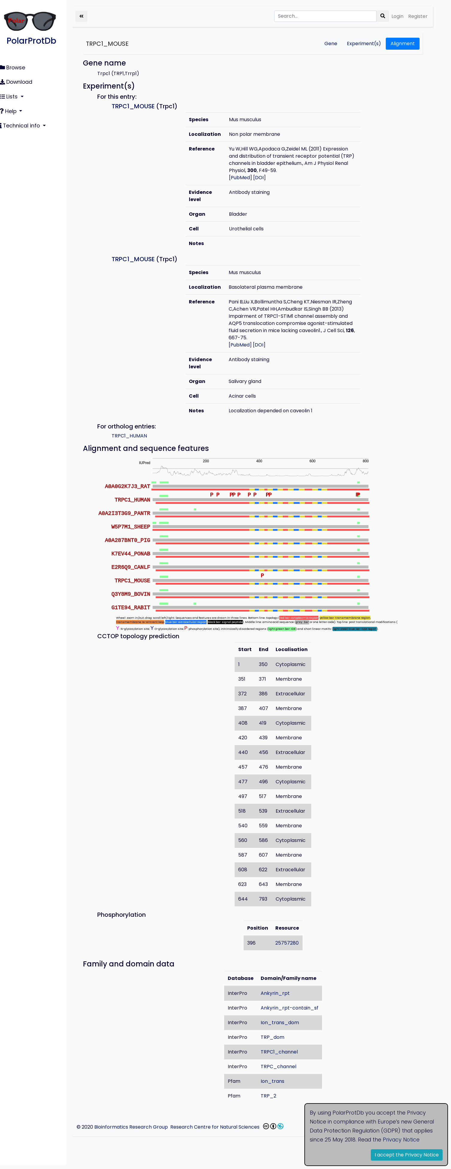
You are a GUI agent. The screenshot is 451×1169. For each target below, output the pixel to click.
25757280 (291, 947)
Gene (330, 43)
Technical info (24, 122)
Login (397, 16)
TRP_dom (276, 1041)
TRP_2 (272, 1100)
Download (19, 81)
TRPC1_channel (283, 1056)
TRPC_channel (282, 1070)
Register (418, 16)
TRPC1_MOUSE (115, 43)
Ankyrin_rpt (279, 997)
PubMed (246, 177)
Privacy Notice (401, 1139)
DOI (265, 177)
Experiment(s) (364, 43)
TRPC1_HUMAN (137, 435)
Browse (16, 67)
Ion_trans (276, 1085)
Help (12, 109)
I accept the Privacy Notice (407, 1154)
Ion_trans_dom (284, 1026)
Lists (13, 94)
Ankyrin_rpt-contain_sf (294, 1012)
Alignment (403, 43)
